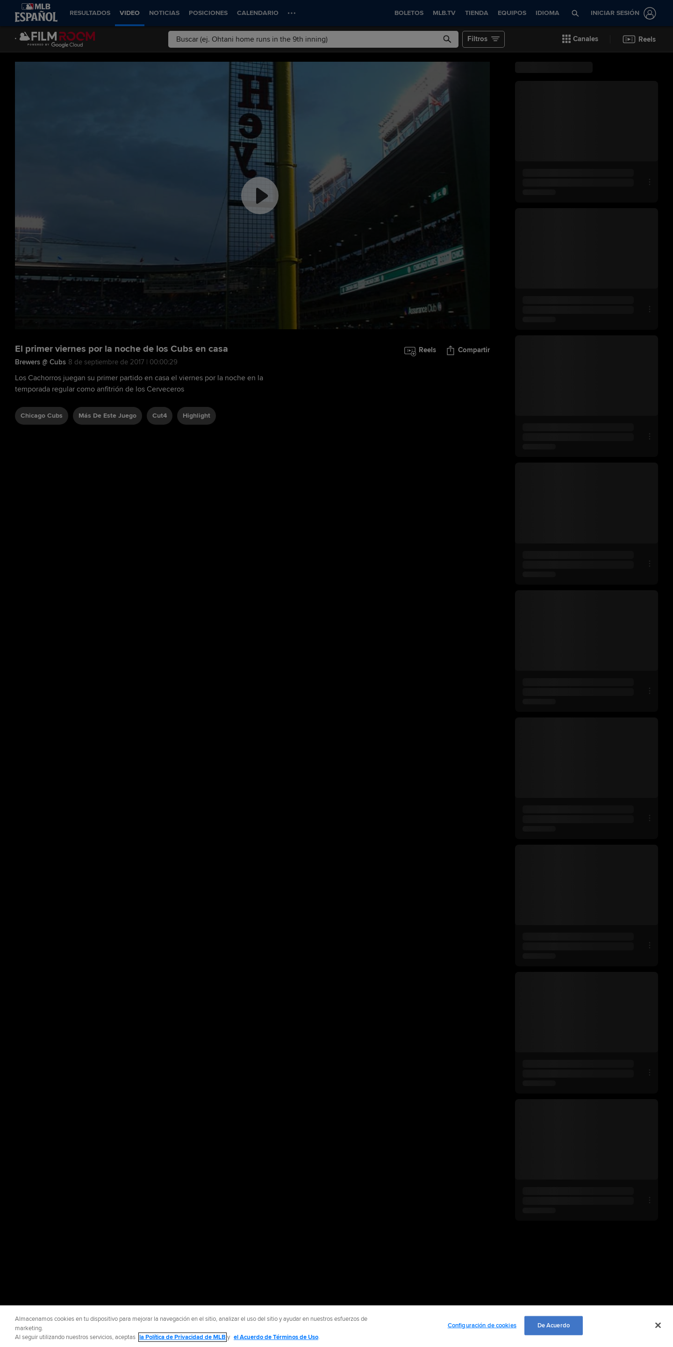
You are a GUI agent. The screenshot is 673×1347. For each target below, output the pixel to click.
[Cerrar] (658, 1325)
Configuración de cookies (482, 1325)
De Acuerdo (553, 1325)
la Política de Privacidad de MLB (182, 1337)
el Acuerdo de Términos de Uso (276, 1337)
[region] (336, 1326)
